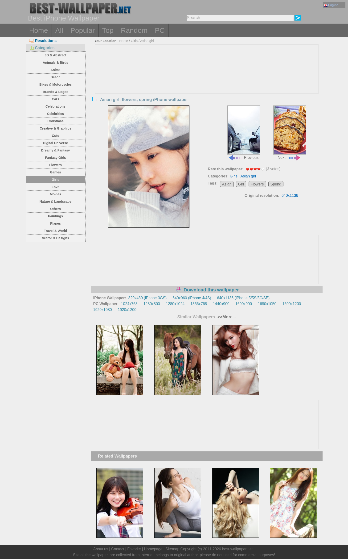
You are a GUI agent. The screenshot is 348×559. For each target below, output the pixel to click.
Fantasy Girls (55, 158)
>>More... (226, 317)
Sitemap (172, 549)
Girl (241, 184)
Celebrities (55, 114)
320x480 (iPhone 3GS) (147, 298)
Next (289, 132)
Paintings (55, 216)
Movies (55, 194)
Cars (55, 99)
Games (55, 172)
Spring (275, 184)
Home (38, 30)
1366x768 (198, 304)
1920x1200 (127, 310)
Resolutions (43, 41)
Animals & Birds (55, 62)
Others (55, 209)
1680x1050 (267, 304)
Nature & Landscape (55, 201)
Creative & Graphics (55, 128)
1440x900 (221, 304)
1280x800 (151, 304)
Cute (55, 136)
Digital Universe (55, 143)
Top (107, 30)
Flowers (55, 165)
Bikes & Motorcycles (55, 84)
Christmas (55, 121)
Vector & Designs (55, 238)
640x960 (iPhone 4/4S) (191, 298)
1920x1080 (102, 310)
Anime (55, 70)
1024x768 (129, 304)
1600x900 (243, 304)
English (331, 5)
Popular (82, 30)
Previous (243, 132)
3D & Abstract (55, 55)
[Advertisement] (206, 80)
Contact (117, 549)
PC (160, 30)
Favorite (134, 549)
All (59, 30)
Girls (55, 179)
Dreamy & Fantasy (55, 150)
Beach (55, 77)
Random (134, 30)
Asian (227, 184)
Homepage (153, 549)
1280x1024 (175, 304)
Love (55, 187)
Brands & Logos (55, 92)
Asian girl (147, 41)
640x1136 (290, 195)
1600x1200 (291, 304)
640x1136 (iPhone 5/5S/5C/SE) (243, 298)
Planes (55, 223)
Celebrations (55, 106)
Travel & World (55, 231)
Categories (42, 48)
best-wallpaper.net (237, 549)
